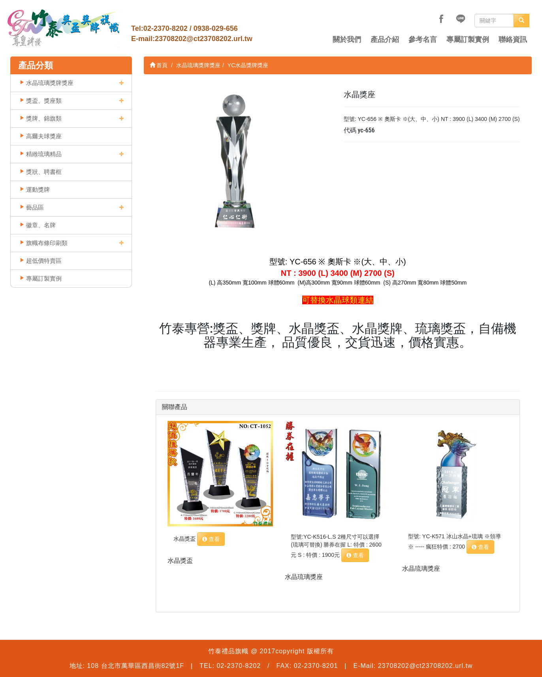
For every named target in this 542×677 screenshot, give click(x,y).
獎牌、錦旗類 (44, 118)
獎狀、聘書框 (44, 171)
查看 (211, 539)
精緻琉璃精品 (44, 154)
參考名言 (422, 39)
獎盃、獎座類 (44, 100)
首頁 (159, 65)
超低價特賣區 (44, 260)
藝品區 (35, 207)
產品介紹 (385, 39)
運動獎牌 (38, 189)
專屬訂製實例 (467, 39)
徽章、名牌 (41, 225)
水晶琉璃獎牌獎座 (49, 82)
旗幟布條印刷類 (47, 242)
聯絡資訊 (513, 39)
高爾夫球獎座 (44, 136)
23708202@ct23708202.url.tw (203, 39)
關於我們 (347, 39)
